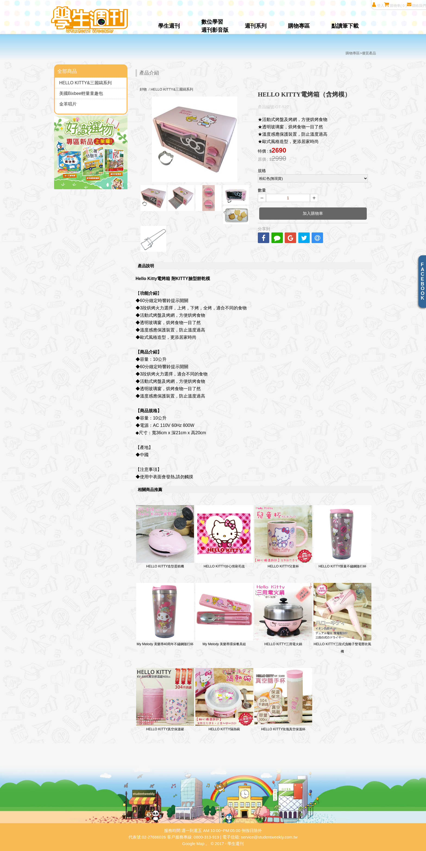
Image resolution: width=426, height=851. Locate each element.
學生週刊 (169, 26)
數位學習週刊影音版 (214, 26)
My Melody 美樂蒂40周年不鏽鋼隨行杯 (165, 614)
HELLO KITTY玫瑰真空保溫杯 (283, 699)
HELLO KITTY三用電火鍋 (283, 614)
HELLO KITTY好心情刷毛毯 (224, 537)
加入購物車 (313, 213)
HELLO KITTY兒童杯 (283, 537)
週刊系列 (256, 26)
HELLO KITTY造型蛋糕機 (165, 537)
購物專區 (299, 26)
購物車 (395, 5)
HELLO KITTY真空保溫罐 (165, 699)
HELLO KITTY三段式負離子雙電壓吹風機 (342, 618)
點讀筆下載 (345, 26)
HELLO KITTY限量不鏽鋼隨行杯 (342, 537)
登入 (377, 5)
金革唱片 (68, 104)
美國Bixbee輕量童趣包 (81, 93)
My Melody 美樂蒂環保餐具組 (224, 614)
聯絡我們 (416, 5)
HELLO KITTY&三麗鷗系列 (85, 82)
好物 (143, 89)
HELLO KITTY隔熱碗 (224, 699)
